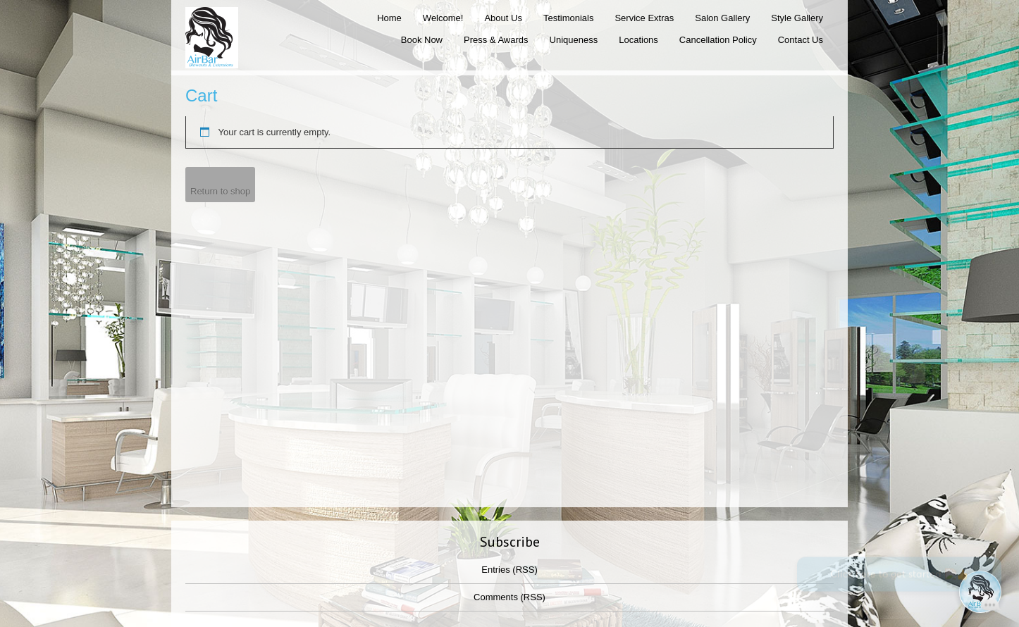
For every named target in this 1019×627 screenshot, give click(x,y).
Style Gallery (797, 18)
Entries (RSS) (509, 569)
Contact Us (800, 40)
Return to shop (220, 191)
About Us (502, 18)
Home (389, 18)
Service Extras (644, 18)
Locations (638, 40)
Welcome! (443, 18)
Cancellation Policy (718, 40)
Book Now (422, 40)
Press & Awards (496, 40)
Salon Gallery (722, 18)
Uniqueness (574, 40)
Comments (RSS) (509, 597)
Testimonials (568, 18)
